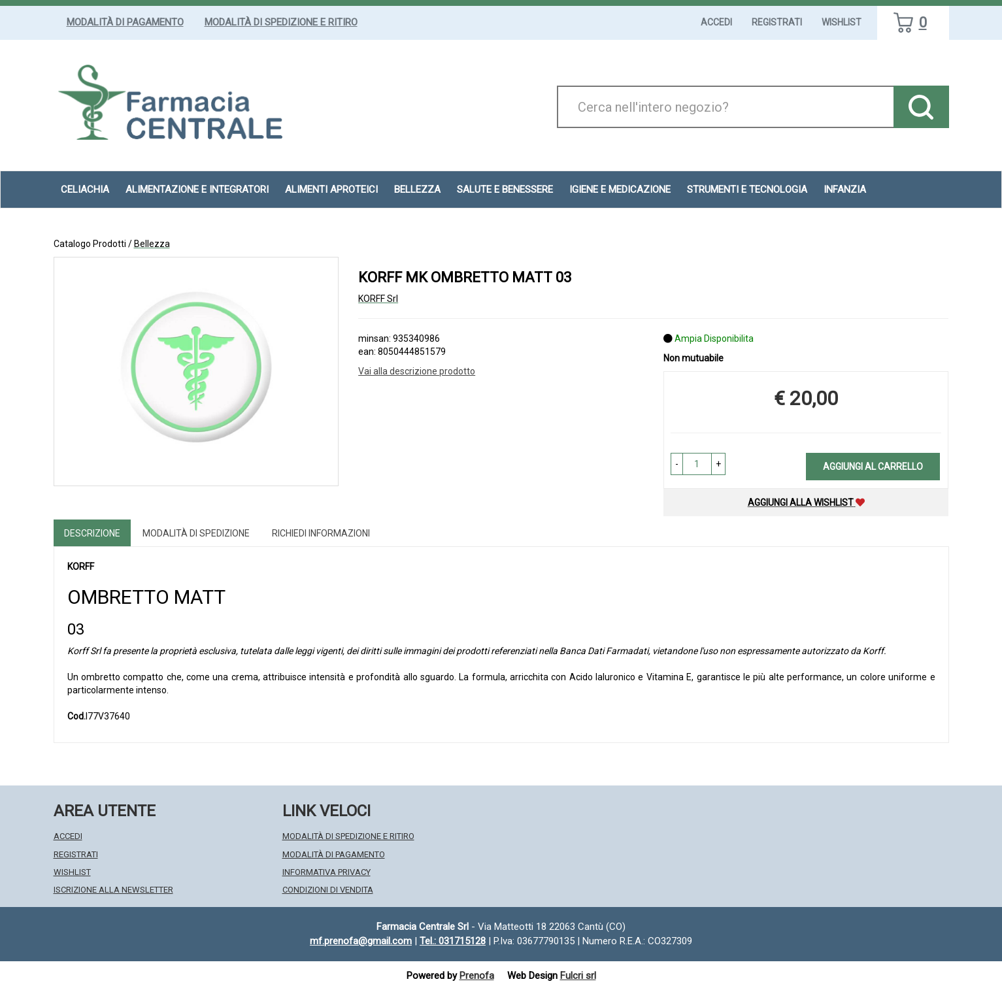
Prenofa (476, 976)
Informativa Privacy (326, 872)
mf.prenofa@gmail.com (361, 941)
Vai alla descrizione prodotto (416, 371)
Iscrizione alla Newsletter (113, 890)
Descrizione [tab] (92, 533)
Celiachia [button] (85, 189)
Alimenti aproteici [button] (331, 189)
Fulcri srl (578, 976)
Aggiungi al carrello (873, 466)
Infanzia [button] (845, 189)
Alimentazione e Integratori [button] (197, 189)
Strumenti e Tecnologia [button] (747, 189)
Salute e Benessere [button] (505, 189)
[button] (677, 464)
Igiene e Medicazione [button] (620, 189)
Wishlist (841, 22)
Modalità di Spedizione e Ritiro (281, 22)
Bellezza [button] (417, 189)
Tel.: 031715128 (453, 941)
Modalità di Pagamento (125, 22)
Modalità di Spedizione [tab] (196, 533)
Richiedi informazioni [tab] (321, 533)
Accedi (716, 22)
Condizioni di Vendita (327, 890)
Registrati (777, 22)
